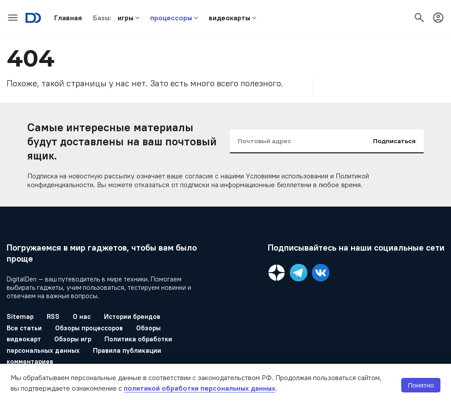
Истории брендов (132, 316)
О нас (82, 316)
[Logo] (33, 18)
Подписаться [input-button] (394, 140)
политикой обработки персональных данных (199, 388)
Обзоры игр (72, 339)
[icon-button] (13, 17)
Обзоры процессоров (89, 328)
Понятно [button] (421, 385)
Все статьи (24, 328)
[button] (68, 17)
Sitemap (20, 316)
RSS (53, 316)
